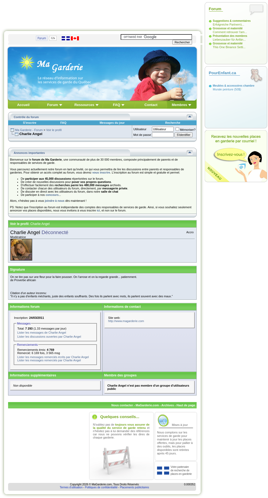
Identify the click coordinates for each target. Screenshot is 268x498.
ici (98, 210)
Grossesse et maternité (228, 28)
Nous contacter (122, 405)
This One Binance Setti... (229, 47)
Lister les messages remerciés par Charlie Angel (49, 360)
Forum (52, 105)
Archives (167, 405)
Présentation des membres (230, 35)
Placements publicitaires (134, 487)
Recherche (172, 122)
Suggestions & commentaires (232, 20)
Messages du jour (112, 122)
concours (52, 194)
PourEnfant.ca (222, 72)
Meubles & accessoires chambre (234, 85)
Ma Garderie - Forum (29, 130)
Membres (179, 105)
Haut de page (185, 405)
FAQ (116, 105)
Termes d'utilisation (71, 487)
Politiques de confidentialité (101, 487)
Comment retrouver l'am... (230, 32)
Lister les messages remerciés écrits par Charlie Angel (53, 357)
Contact (150, 105)
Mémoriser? (186, 129)
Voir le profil (53, 130)
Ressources (84, 105)
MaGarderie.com (147, 405)
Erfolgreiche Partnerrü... (228, 24)
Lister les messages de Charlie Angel (41, 332)
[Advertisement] (102, 14)
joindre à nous (54, 200)
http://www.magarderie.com (126, 321)
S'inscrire (29, 122)
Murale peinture (223, 89)
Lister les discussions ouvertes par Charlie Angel (49, 336)
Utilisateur (140, 129)
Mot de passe (142, 134)
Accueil (23, 105)
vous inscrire (101, 172)
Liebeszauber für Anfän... (229, 39)
